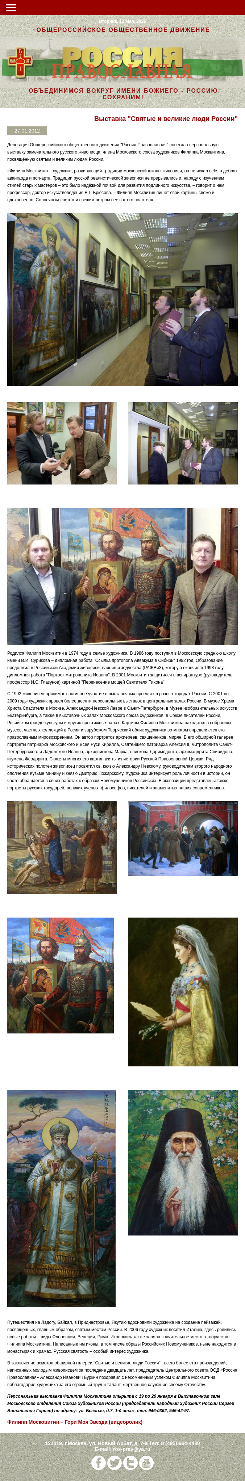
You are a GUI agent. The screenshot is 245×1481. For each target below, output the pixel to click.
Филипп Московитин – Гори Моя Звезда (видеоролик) (74, 1422)
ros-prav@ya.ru (131, 1449)
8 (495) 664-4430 (180, 1443)
